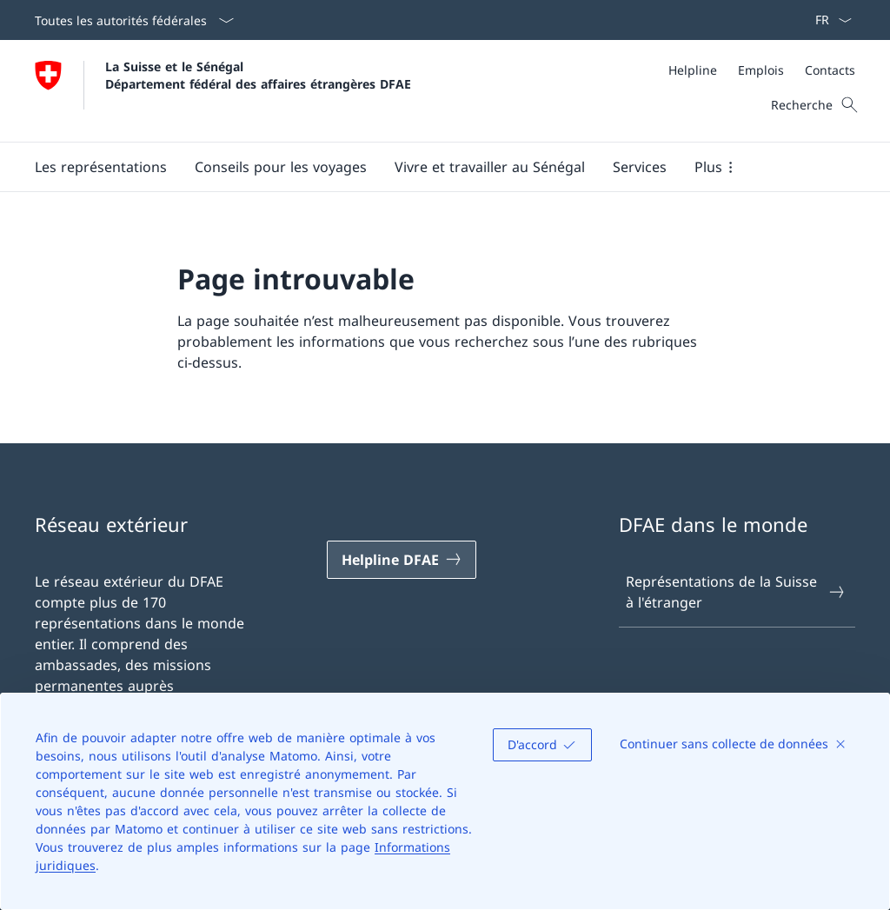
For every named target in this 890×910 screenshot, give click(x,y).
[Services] (640, 167)
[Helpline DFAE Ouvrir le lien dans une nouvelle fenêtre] (401, 560)
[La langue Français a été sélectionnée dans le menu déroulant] (827, 20)
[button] (101, 167)
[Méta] (762, 70)
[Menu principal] (431, 167)
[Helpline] (692, 70)
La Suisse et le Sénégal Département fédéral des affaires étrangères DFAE (258, 74)
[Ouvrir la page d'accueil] (223, 91)
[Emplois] (760, 70)
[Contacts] (830, 70)
